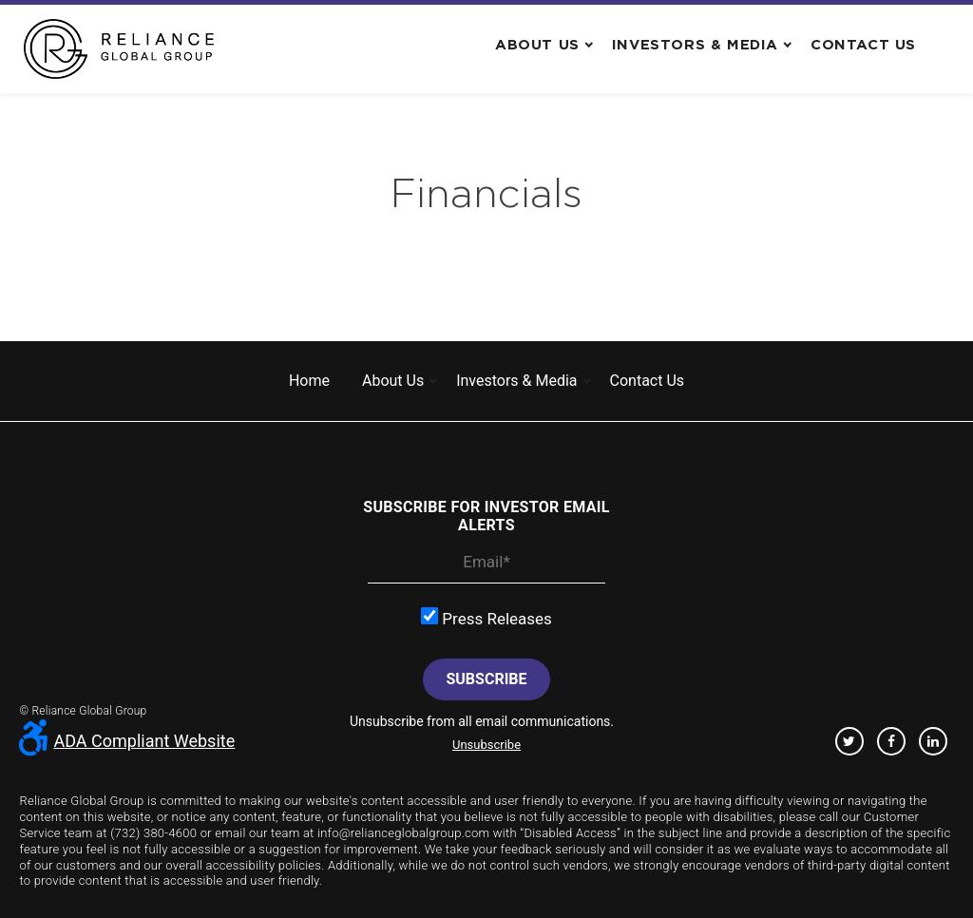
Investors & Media (695, 44)
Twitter (849, 741)
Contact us (863, 44)
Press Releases (486, 617)
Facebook (891, 741)
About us (537, 44)
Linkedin (933, 741)
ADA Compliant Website (127, 741)
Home (309, 381)
